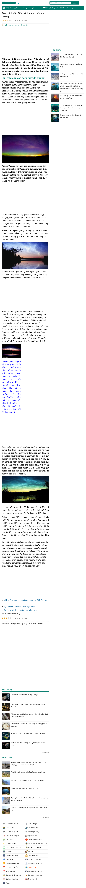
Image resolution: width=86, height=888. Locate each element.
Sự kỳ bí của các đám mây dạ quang (19, 606)
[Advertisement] (25, 42)
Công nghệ (19, 8)
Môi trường (15, 25)
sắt (34, 623)
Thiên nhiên (24, 25)
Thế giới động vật (50, 8)
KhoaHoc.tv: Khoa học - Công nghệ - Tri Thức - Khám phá (12, 3)
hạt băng (24, 623)
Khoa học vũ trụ (66, 8)
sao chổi (40, 623)
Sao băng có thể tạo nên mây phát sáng (21, 610)
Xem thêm (45, 752)
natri (30, 623)
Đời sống (8, 25)
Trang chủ (7, 8)
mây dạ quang (15, 623)
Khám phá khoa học (33, 8)
